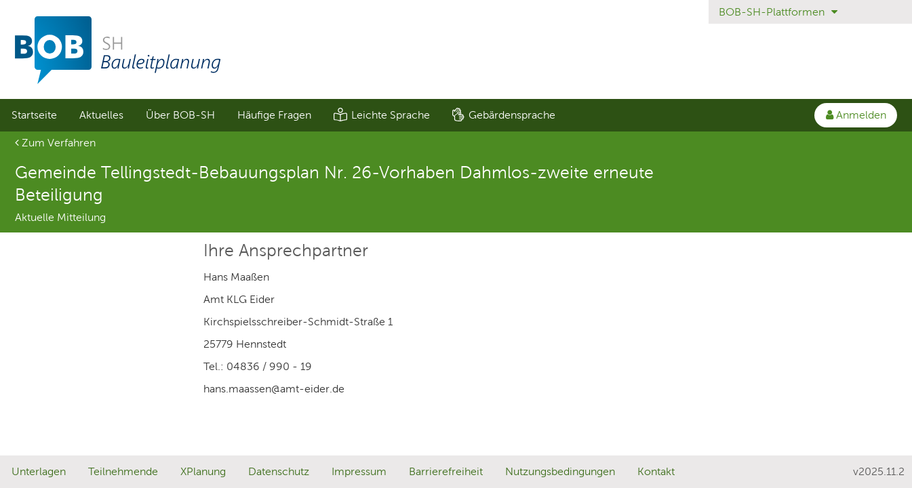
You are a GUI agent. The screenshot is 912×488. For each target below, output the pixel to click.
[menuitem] (34, 115)
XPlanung (203, 471)
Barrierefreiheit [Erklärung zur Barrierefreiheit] (446, 471)
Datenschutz (278, 471)
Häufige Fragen (274, 115)
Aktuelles (101, 115)
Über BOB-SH (180, 115)
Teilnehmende (123, 471)
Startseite (34, 115)
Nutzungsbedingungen (560, 471)
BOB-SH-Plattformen (778, 12)
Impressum (359, 471)
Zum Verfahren (55, 142)
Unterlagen (39, 471)
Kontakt (656, 471)
